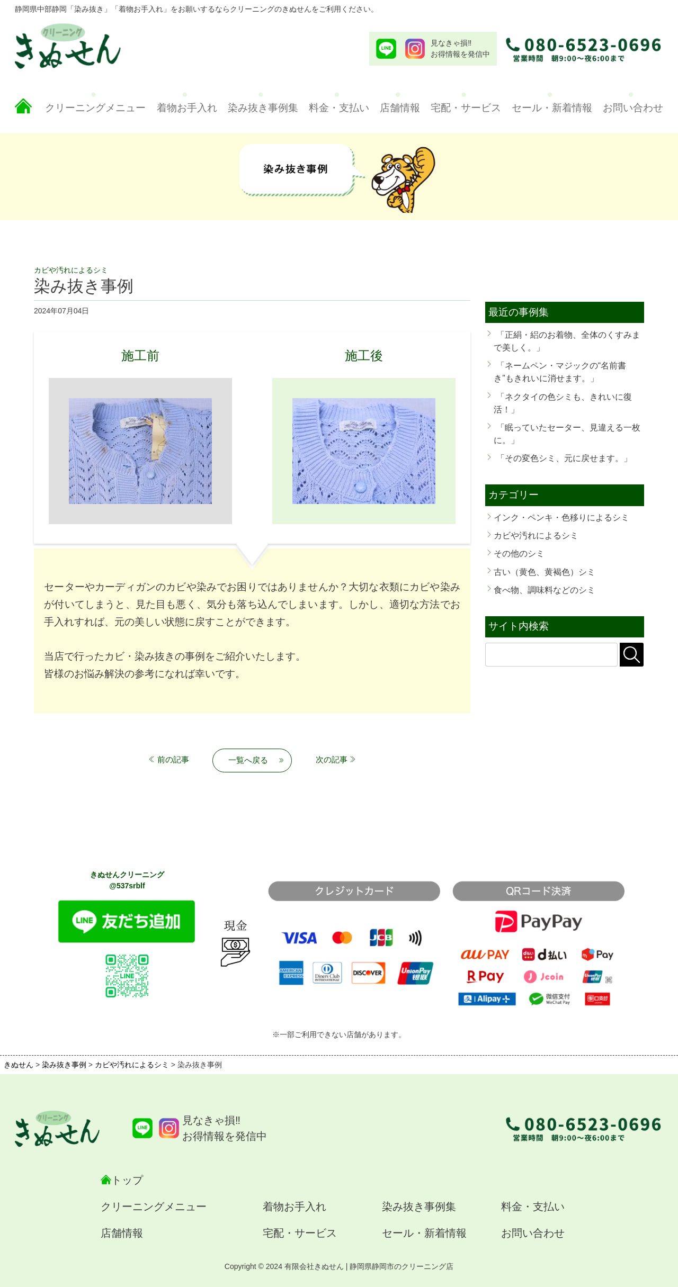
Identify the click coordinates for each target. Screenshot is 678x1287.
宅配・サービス (466, 107)
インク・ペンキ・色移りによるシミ (561, 517)
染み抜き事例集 (263, 107)
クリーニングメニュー (95, 107)
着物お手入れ (187, 107)
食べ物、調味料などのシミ (544, 590)
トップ (127, 1180)
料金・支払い (339, 107)
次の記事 (331, 759)
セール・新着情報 (552, 107)
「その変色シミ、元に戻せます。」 (564, 458)
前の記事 (173, 759)
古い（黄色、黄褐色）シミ (544, 572)
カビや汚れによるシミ (536, 535)
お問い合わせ (633, 107)
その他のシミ (519, 553)
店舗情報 (400, 107)
